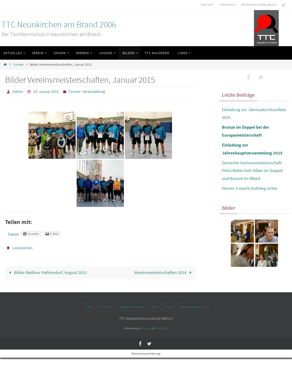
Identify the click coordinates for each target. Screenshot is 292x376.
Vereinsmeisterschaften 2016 (163, 272)
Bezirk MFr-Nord (132, 307)
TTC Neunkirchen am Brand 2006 (58, 24)
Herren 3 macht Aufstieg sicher (250, 188)
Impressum (227, 4)
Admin (18, 91)
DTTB (89, 307)
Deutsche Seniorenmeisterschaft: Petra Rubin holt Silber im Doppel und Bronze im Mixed (252, 170)
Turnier (18, 64)
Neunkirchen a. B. (193, 307)
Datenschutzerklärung (259, 4)
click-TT (106, 307)
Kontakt (207, 4)
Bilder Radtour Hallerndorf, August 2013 (47, 272)
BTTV (155, 307)
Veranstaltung (93, 91)
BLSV (169, 307)
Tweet (13, 234)
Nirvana (145, 328)
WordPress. (161, 328)
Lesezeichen (23, 247)
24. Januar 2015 (46, 91)
